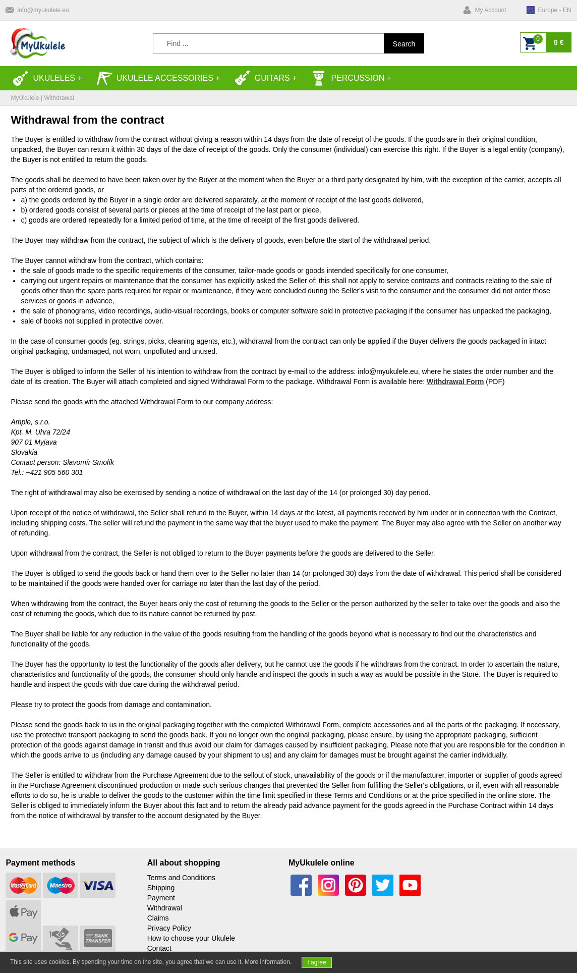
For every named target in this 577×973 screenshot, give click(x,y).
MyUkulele (25, 97)
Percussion (347, 78)
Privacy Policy (169, 928)
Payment (161, 898)
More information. (268, 961)
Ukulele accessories (154, 78)
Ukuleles (44, 78)
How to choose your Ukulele (191, 938)
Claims (158, 918)
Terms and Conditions (181, 878)
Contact (159, 948)
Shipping (161, 888)
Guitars (262, 78)
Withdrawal (164, 908)
